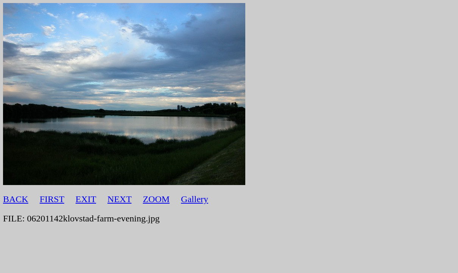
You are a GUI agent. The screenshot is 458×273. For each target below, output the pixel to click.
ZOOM (156, 199)
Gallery (194, 199)
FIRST (52, 199)
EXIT (86, 199)
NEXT (119, 199)
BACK (15, 199)
